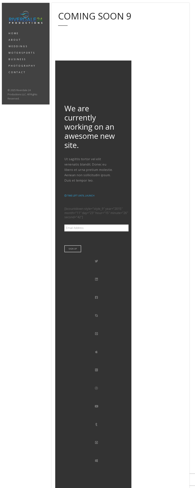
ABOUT (15, 39)
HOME (14, 33)
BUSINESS (17, 59)
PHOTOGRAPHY (22, 65)
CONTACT (17, 72)
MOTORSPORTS (22, 52)
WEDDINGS (18, 46)
